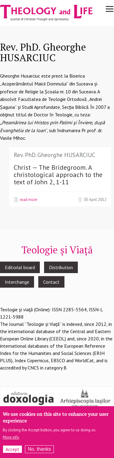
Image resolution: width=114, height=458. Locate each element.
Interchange (17, 282)
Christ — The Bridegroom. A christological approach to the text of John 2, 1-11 (58, 175)
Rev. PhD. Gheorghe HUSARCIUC (54, 155)
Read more (28, 199)
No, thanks (39, 452)
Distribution (61, 267)
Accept (12, 453)
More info (11, 441)
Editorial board (20, 267)
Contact (51, 282)
